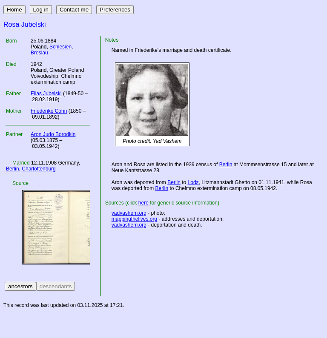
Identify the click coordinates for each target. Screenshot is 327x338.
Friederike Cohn (49, 111)
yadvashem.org (129, 213)
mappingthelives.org (134, 219)
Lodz (193, 182)
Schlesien (60, 47)
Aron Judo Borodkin (53, 134)
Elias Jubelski (46, 94)
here (143, 203)
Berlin (12, 169)
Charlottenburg (38, 169)
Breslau (39, 53)
